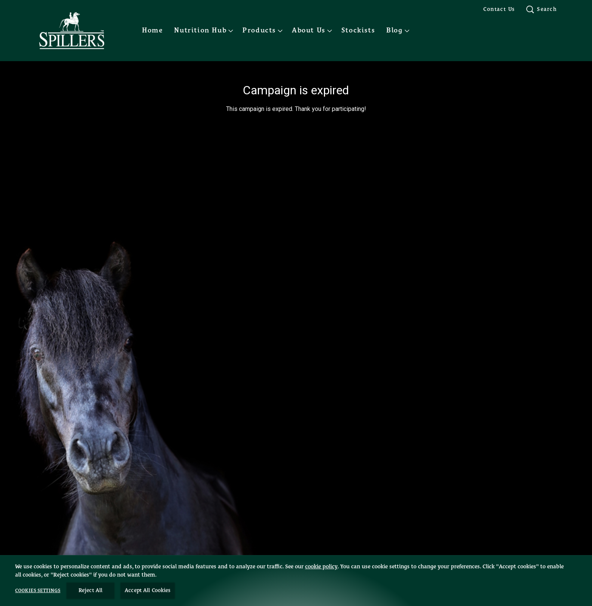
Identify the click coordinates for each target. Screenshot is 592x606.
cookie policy (321, 584)
